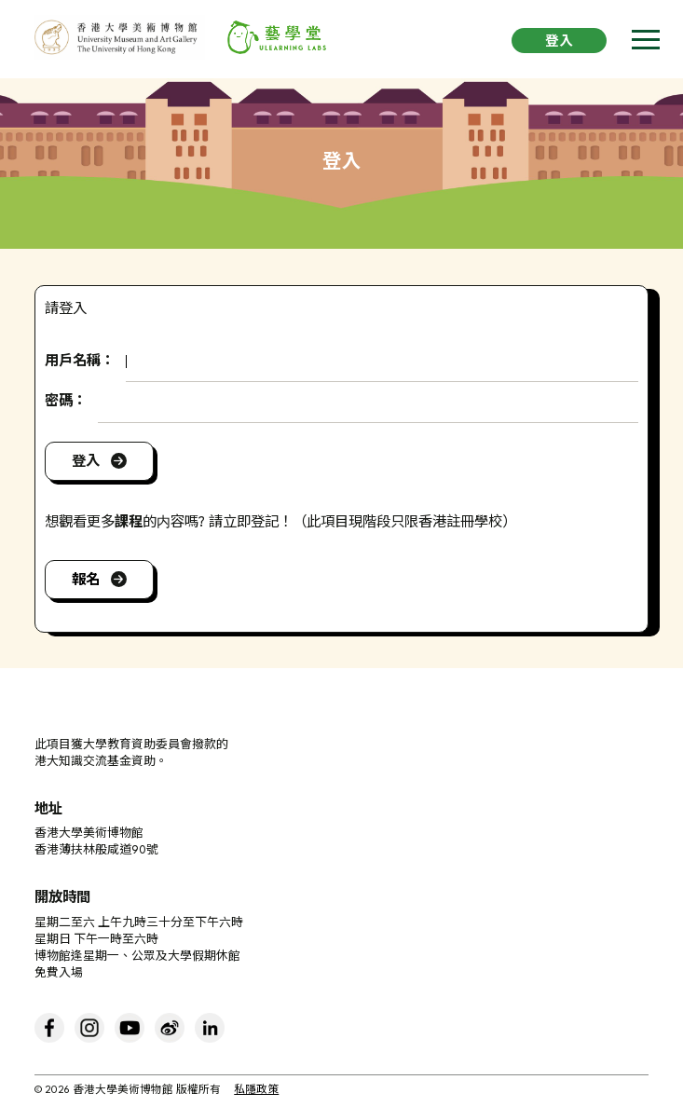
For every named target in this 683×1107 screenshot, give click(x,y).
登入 (559, 42)
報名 (86, 579)
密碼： (66, 401)
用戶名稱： (80, 361)
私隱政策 (256, 1091)
